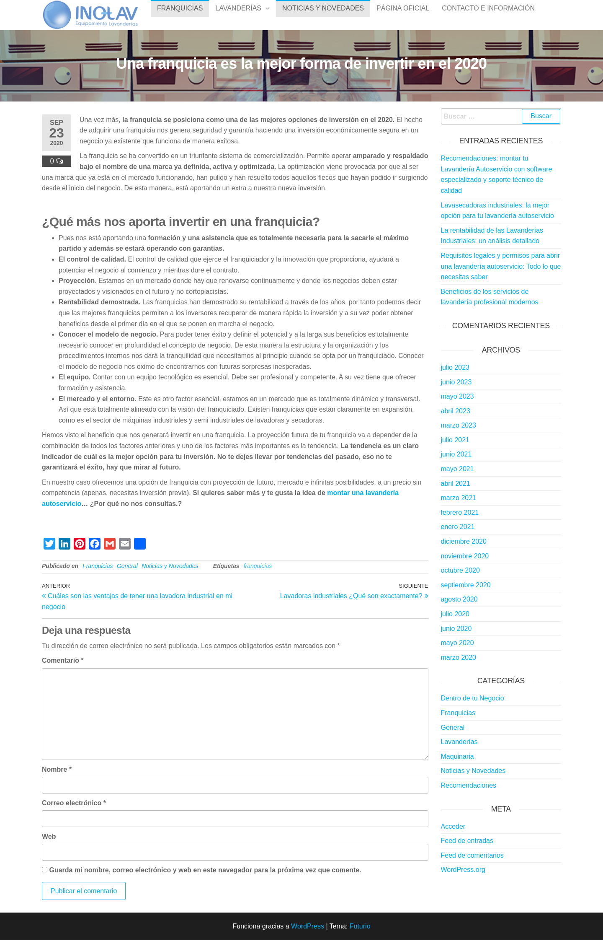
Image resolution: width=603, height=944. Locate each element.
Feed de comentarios (472, 859)
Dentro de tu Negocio (472, 701)
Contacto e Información (488, 16)
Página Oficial (402, 16)
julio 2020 (455, 617)
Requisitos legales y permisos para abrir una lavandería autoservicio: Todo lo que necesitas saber (501, 270)
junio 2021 (456, 458)
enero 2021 (458, 530)
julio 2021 (455, 443)
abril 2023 (455, 414)
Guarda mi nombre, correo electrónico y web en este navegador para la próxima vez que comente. (205, 873)
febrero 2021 (460, 516)
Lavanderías (238, 16)
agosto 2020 (459, 603)
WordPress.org (463, 873)
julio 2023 (455, 371)
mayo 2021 (457, 472)
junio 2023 (456, 385)
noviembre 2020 (465, 559)
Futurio (360, 930)
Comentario (63, 664)
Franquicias (180, 16)
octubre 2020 (460, 574)
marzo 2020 (459, 661)
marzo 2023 (459, 429)
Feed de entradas (467, 844)
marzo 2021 (459, 501)
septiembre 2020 (466, 588)
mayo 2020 (457, 646)
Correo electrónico (74, 806)
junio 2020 (456, 632)
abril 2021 (455, 487)
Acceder (453, 830)
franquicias (258, 569)
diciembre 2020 (464, 545)
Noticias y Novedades (323, 16)
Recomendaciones (469, 789)
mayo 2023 (457, 400)
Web (49, 840)
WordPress (307, 930)
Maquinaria (457, 760)
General (127, 569)
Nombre (57, 773)
